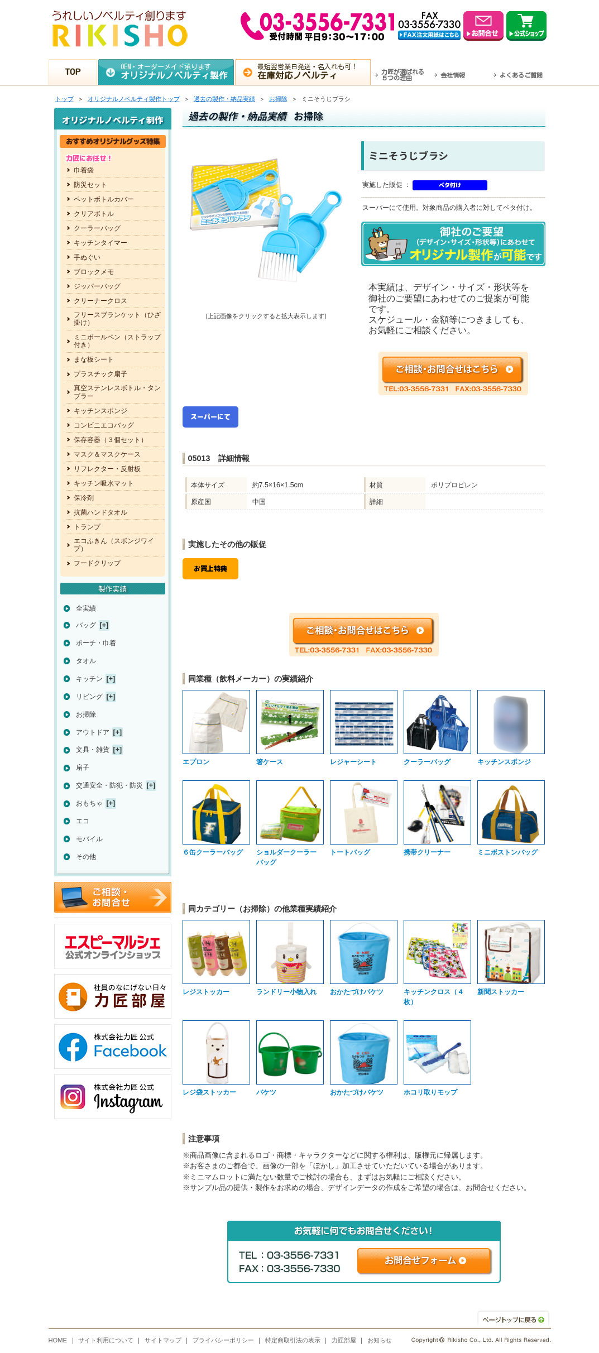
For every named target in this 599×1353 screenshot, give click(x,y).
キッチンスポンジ (100, 411)
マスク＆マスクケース (107, 454)
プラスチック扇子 (100, 374)
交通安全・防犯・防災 (109, 785)
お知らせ (379, 1340)
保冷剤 (84, 498)
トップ (64, 98)
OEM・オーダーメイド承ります (176, 71)
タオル (86, 661)
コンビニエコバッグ (104, 425)
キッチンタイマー (100, 243)
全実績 (86, 608)
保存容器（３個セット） (110, 440)
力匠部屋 (344, 1340)
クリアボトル (94, 214)
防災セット (90, 185)
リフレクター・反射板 (107, 469)
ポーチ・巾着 (96, 643)
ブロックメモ (94, 272)
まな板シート (94, 359)
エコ (82, 821)
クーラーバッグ (97, 228)
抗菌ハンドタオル (100, 512)
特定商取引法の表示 (292, 1340)
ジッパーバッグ (97, 286)
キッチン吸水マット (104, 483)
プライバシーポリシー (223, 1340)
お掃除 (278, 98)
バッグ (86, 625)
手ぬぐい (87, 257)
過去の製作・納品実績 (224, 98)
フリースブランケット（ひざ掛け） (117, 319)
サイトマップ (163, 1340)
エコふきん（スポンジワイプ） (114, 545)
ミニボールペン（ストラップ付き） (117, 341)
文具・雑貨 (92, 750)
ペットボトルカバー (104, 199)
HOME (58, 1340)
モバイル (89, 839)
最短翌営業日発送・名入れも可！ (313, 71)
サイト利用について (105, 1340)
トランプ (87, 527)
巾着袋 (84, 170)
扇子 (82, 767)
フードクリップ (97, 563)
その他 (86, 857)
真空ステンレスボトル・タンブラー (117, 392)
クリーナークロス (100, 301)
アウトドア (92, 732)
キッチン (89, 679)
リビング (89, 697)
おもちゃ (89, 803)
